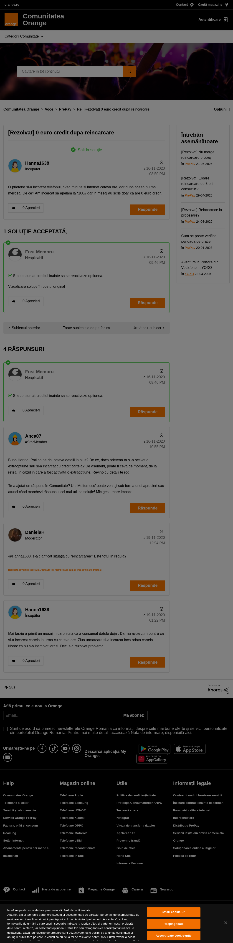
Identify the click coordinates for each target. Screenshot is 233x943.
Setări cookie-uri (173, 912)
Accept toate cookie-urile (174, 935)
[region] (116, 923)
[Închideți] (226, 923)
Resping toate (174, 923)
